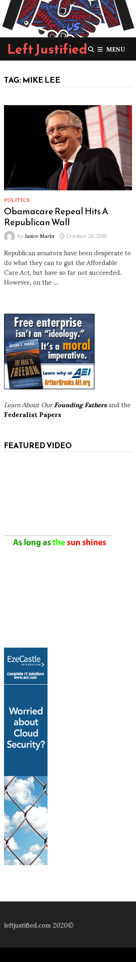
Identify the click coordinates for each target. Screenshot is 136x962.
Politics (17, 199)
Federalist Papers (32, 414)
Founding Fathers (80, 404)
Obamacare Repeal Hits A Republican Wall (56, 216)
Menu (111, 48)
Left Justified (47, 49)
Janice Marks (39, 235)
